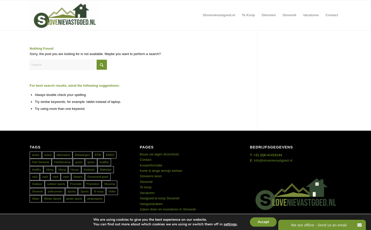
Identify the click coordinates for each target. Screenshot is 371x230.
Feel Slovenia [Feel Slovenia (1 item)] (40, 162)
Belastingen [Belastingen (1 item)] (82, 154)
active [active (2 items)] (35, 154)
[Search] (68, 65)
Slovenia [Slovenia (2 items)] (109, 183)
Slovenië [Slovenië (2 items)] (37, 191)
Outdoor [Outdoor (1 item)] (37, 183)
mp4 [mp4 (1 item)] (55, 176)
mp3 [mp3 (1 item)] (34, 176)
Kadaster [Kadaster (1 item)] (89, 169)
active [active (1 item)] (48, 154)
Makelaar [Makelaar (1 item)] (106, 169)
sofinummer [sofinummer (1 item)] (55, 191)
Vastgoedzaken (151, 204)
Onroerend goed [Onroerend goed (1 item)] (97, 176)
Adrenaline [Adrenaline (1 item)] (63, 154)
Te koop (146, 187)
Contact (145, 160)
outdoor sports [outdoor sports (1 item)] (56, 183)
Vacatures (147, 193)
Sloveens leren (151, 176)
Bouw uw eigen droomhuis (159, 154)
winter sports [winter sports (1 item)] (74, 198)
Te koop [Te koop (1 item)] (99, 191)
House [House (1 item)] (75, 169)
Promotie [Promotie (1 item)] (75, 183)
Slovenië (146, 182)
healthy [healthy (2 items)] (104, 162)
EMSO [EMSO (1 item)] (110, 154)
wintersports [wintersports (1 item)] (94, 198)
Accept (263, 221)
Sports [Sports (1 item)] (72, 191)
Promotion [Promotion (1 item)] (92, 183)
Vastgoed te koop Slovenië (160, 198)
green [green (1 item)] (78, 162)
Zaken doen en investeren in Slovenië (168, 209)
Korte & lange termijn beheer (161, 171)
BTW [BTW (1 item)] (98, 154)
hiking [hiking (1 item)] (49, 169)
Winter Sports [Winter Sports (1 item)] (52, 198)
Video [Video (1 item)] (112, 191)
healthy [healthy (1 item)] (36, 169)
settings (230, 224)
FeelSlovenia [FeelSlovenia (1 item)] (62, 162)
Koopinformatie (151, 165)
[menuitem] (219, 15)
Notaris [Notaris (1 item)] (78, 176)
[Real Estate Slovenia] (65, 15)
